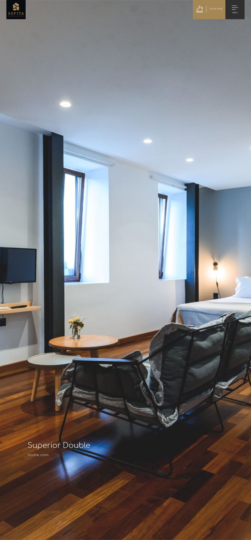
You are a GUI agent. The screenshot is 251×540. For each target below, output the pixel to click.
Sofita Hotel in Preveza (16, 9)
